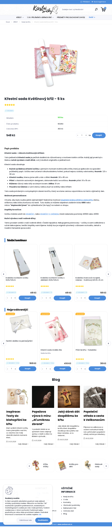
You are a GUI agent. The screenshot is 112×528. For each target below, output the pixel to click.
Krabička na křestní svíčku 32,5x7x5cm (17, 280)
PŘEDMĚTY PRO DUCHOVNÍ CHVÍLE (71, 17)
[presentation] (3, 275)
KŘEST (19, 17)
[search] (82, 10)
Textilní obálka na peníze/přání (19, 343)
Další (91, 17)
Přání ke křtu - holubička (86, 352)
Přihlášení (86, 2)
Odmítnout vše (25, 520)
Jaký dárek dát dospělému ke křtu (69, 417)
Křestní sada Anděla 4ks (51, 352)
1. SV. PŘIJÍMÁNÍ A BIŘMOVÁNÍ (39, 17)
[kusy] (80, 135)
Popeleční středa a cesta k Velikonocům (94, 417)
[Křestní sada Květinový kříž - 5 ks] (56, 60)
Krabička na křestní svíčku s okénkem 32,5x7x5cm (53, 280)
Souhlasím (43, 520)
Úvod (8, 22)
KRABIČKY (30, 215)
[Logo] (17, 9)
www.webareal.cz (65, 526)
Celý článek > (23, 446)
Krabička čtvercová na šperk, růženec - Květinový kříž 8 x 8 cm (90, 280)
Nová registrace (100, 2)
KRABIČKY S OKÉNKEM (49, 215)
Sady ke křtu (26, 22)
